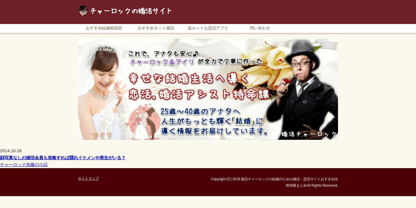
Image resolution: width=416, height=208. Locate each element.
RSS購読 (298, 2)
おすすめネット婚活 (156, 28)
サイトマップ (325, 2)
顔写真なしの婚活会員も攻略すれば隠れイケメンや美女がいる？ (63, 157)
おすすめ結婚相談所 (104, 28)
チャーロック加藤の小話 (24, 164)
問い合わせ (260, 28)
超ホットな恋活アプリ (208, 28)
